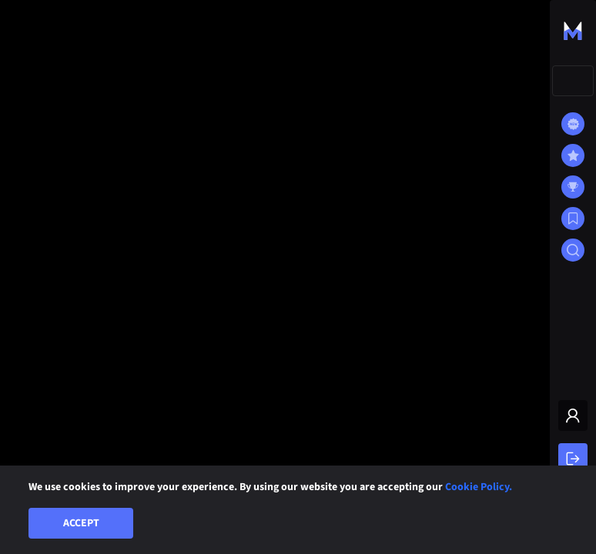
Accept (81, 523)
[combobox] (573, 80)
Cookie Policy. (478, 487)
